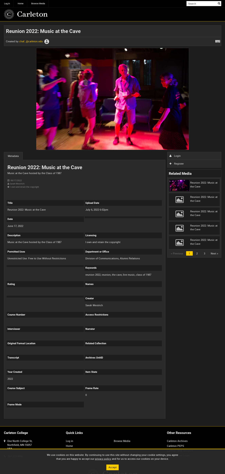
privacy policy (103, 458)
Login (175, 155)
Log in (7, 3)
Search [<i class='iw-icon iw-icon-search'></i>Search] (219, 3)
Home (20, 3)
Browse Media (38, 3)
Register (176, 163)
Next (214, 253)
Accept (113, 467)
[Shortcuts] (217, 40)
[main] (112, 224)
